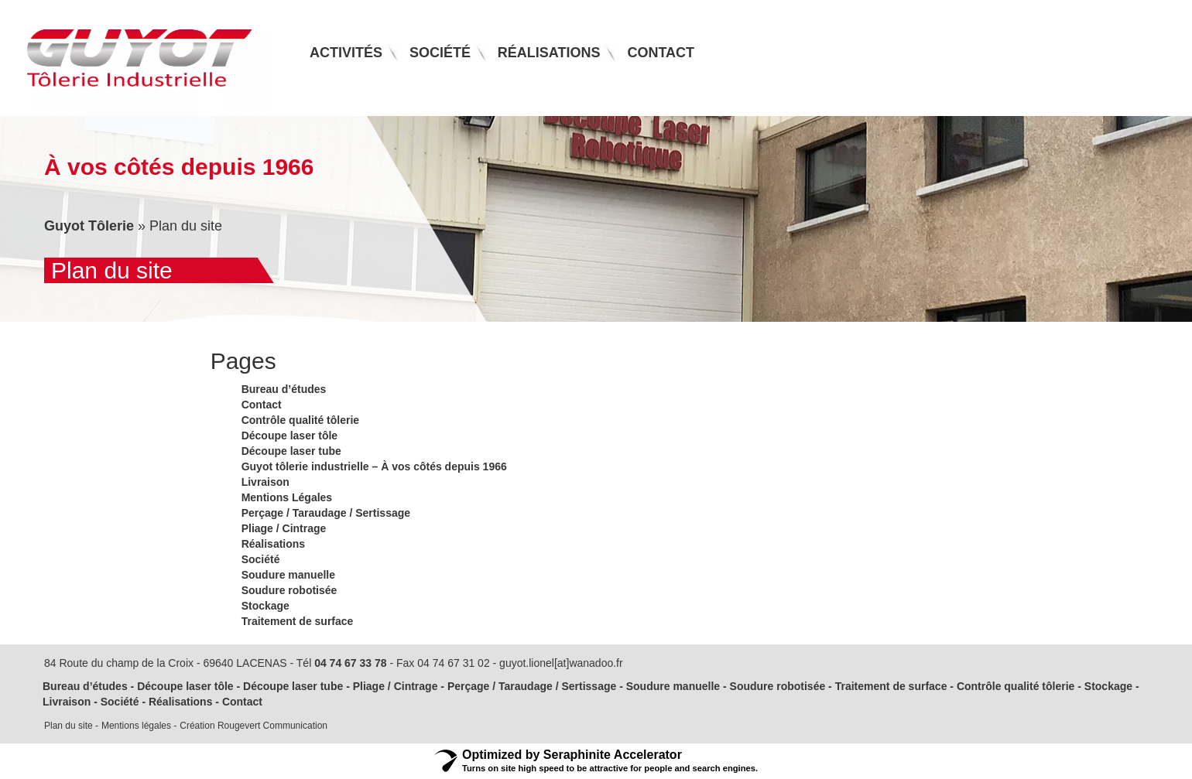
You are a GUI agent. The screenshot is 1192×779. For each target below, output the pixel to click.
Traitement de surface (297, 621)
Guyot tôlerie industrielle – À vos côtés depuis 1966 (374, 466)
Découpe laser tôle (289, 435)
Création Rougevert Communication (253, 725)
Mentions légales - (138, 725)
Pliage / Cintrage (284, 528)
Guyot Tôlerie (89, 226)
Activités (346, 52)
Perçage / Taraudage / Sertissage (325, 513)
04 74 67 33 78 (350, 663)
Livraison (265, 482)
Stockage (265, 606)
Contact (261, 404)
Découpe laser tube (291, 451)
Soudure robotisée (289, 590)
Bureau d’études (284, 389)
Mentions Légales (286, 497)
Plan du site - (71, 725)
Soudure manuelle (288, 575)
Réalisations (273, 544)
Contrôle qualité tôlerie (300, 420)
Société (260, 559)
